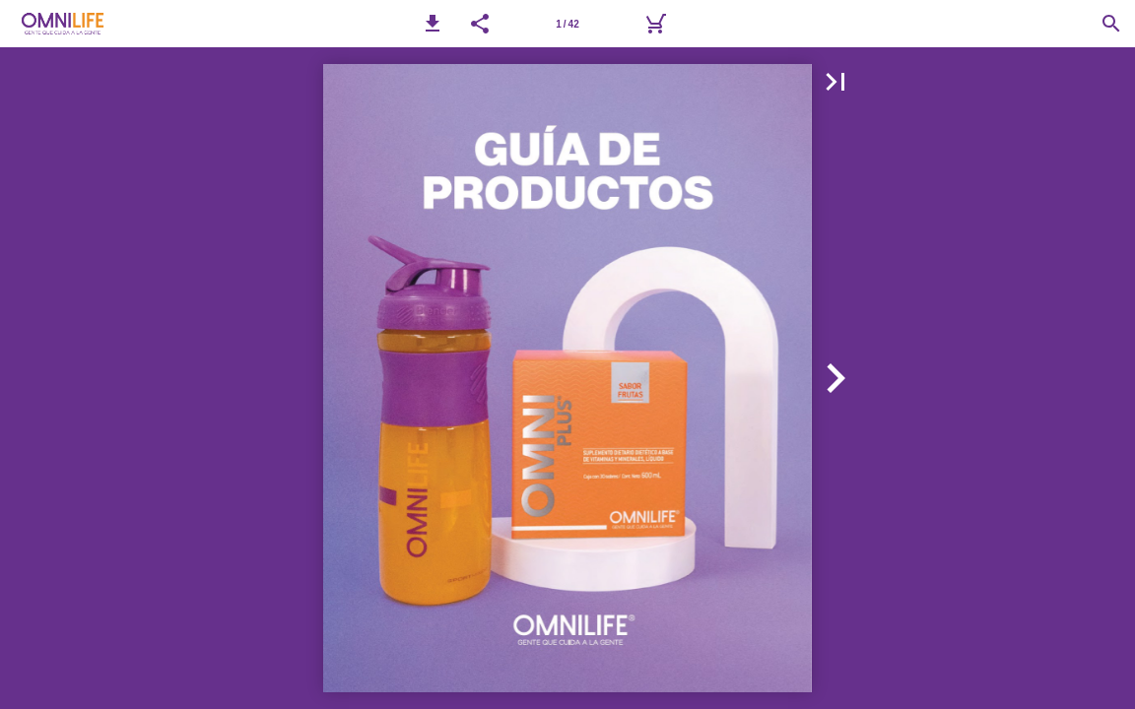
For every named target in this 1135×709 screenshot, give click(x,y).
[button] (432, 23)
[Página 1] (567, 23)
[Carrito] (655, 23)
